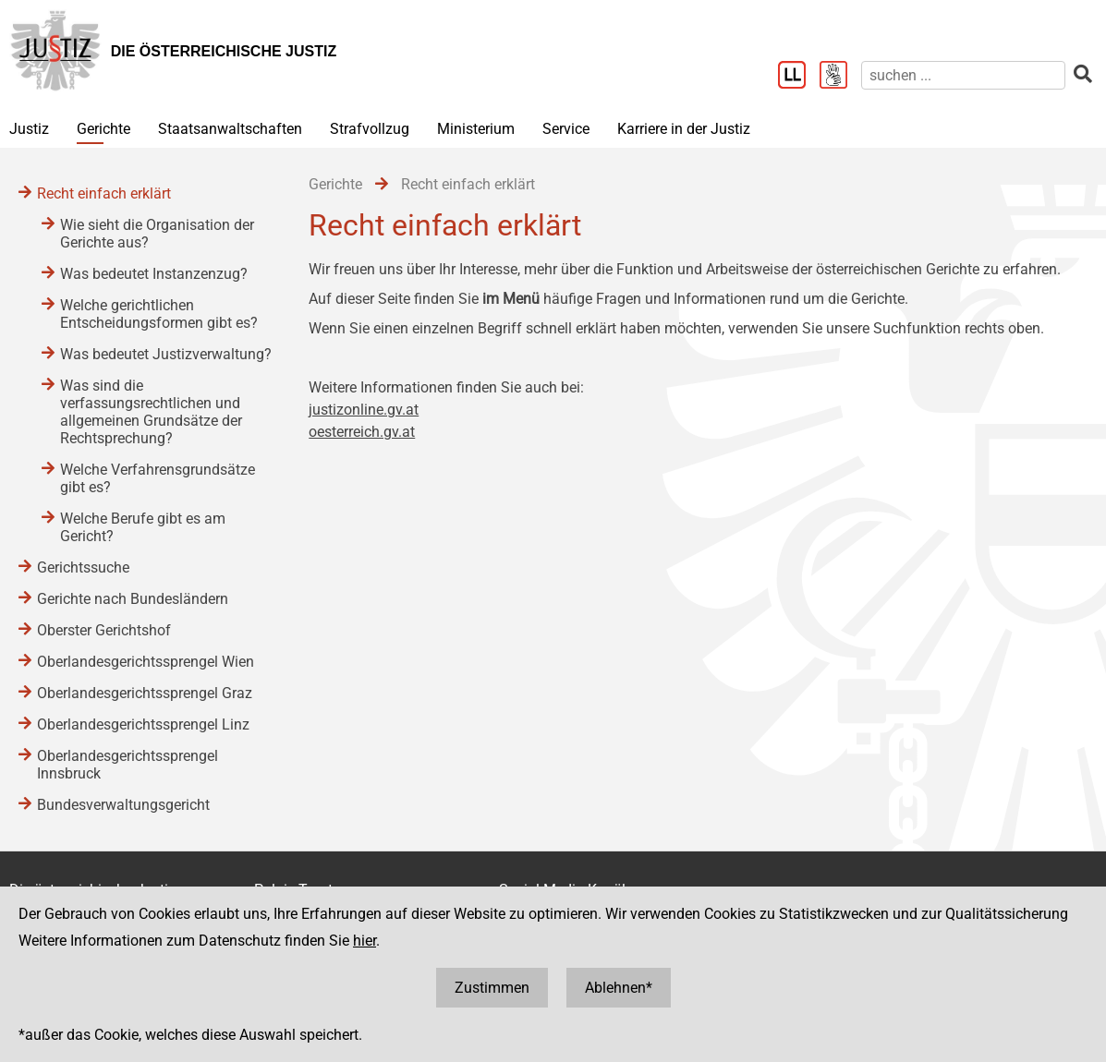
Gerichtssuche (83, 567)
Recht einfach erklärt (104, 193)
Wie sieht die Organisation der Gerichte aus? (157, 233)
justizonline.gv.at (364, 409)
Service (565, 129)
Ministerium (476, 129)
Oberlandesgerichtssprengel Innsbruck (127, 764)
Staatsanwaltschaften (230, 129)
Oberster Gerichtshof (104, 630)
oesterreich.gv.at (362, 431)
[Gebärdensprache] (840, 76)
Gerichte (103, 129)
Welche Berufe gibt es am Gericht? (142, 527)
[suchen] (963, 75)
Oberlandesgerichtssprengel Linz (143, 724)
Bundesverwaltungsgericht (123, 805)
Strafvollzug (369, 129)
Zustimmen (492, 987)
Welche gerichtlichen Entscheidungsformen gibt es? (159, 314)
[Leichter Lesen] (799, 76)
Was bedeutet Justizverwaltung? (166, 354)
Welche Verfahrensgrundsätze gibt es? (157, 478)
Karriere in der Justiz (683, 129)
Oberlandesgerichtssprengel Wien (145, 661)
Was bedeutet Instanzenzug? (154, 274)
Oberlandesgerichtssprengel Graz (144, 693)
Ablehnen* (618, 987)
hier (364, 940)
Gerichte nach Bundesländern (132, 599)
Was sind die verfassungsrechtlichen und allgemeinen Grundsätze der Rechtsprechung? (151, 412)
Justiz (29, 129)
